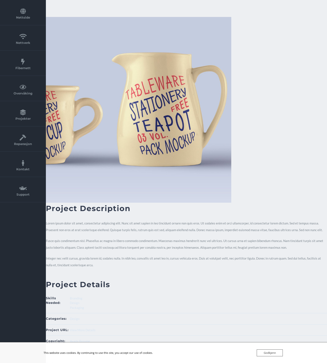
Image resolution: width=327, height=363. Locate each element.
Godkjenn (270, 353)
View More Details (83, 330)
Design (74, 303)
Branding (76, 298)
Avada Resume (80, 341)
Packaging (77, 308)
